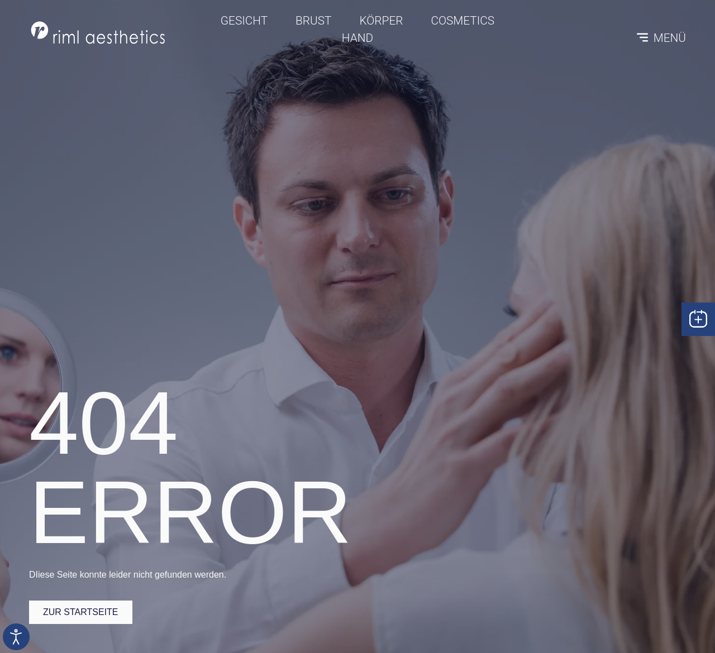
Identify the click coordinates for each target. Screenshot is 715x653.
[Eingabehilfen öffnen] (16, 636)
